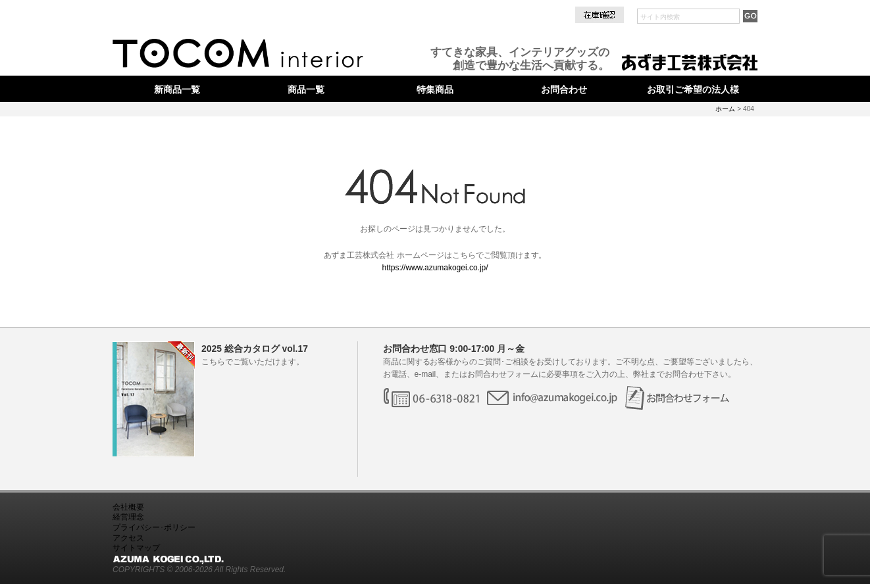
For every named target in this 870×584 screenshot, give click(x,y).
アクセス (128, 538)
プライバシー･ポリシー (154, 527)
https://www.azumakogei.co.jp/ (435, 267)
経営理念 (128, 517)
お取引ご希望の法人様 (693, 89)
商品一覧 (306, 89)
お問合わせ (564, 89)
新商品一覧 (177, 89)
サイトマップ (136, 547)
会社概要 (128, 507)
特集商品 (435, 89)
